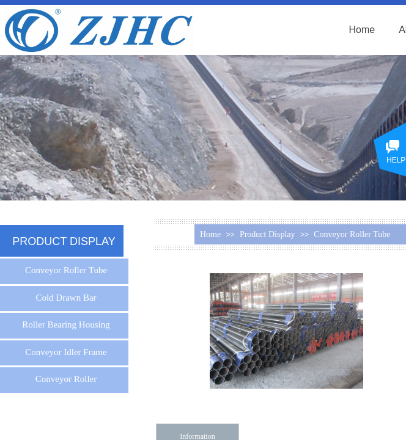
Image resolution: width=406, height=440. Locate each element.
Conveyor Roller (66, 379)
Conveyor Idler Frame (65, 352)
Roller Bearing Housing (65, 324)
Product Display (267, 234)
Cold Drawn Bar (65, 297)
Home (362, 29)
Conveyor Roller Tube (352, 234)
